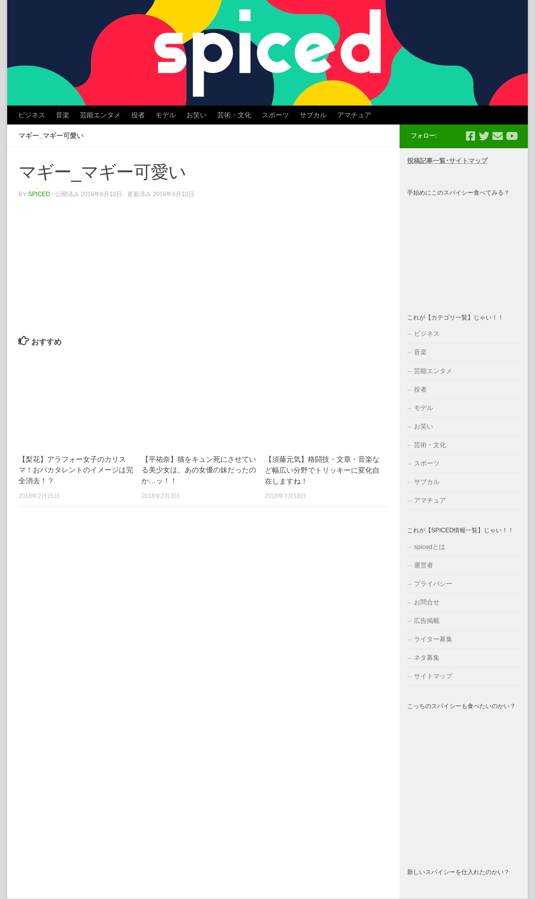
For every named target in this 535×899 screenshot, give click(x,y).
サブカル (313, 115)
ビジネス (31, 115)
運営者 (423, 565)
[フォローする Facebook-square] (470, 136)
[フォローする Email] (497, 136)
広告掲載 (427, 620)
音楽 (62, 115)
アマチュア (354, 115)
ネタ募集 (427, 657)
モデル (165, 115)
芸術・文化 (234, 115)
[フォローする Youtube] (511, 136)
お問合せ (427, 602)
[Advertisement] (463, 247)
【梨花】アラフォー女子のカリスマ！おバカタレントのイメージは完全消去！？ (75, 470)
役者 (138, 115)
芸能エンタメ (100, 115)
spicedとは (429, 546)
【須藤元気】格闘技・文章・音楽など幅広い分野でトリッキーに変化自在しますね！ (322, 470)
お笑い (196, 115)
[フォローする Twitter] (484, 136)
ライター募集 (433, 639)
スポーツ (275, 115)
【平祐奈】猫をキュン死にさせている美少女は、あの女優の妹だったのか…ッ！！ (198, 470)
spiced (39, 194)
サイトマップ (433, 676)
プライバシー (433, 583)
